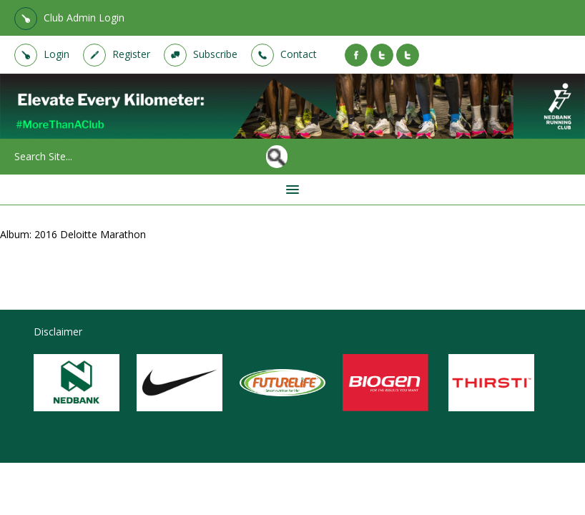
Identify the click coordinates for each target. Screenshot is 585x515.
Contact (298, 54)
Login (56, 54)
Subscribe (215, 54)
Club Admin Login (84, 17)
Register (131, 54)
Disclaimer (58, 331)
